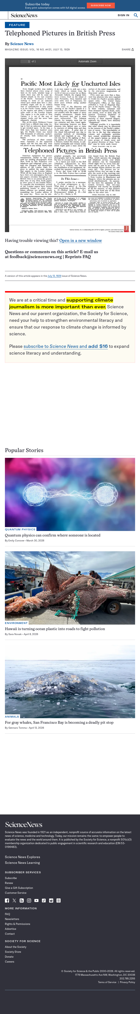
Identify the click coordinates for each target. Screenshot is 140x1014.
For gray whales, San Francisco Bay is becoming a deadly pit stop (59, 723)
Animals (12, 716)
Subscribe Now (101, 5)
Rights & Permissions (17, 924)
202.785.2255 (127, 978)
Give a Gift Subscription (19, 887)
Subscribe (11, 878)
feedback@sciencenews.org (36, 257)
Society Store (13, 951)
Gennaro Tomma (17, 727)
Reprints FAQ (78, 257)
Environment (16, 623)
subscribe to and (66, 346)
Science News (22, 44)
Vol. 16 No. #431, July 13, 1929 (49, 49)
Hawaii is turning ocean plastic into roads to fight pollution (55, 629)
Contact (10, 933)
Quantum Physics (20, 529)
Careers (9, 961)
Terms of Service (107, 982)
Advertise (10, 928)
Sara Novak (15, 634)
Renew (9, 883)
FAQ (7, 914)
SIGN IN (123, 15)
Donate (9, 956)
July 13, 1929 (54, 275)
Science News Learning (22, 863)
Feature (17, 25)
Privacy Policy (127, 982)
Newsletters (12, 919)
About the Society (15, 946)
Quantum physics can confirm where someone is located (52, 535)
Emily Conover (16, 540)
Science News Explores (22, 857)
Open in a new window (80, 241)
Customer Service (15, 892)
